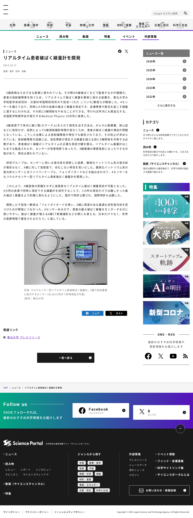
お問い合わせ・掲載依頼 (161, 490)
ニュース (42, 36)
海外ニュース (136, 469)
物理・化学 (87, 25)
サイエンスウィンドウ (36, 473)
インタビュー (43, 469)
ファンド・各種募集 (170, 460)
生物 (12, 25)
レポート (26, 469)
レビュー (10, 469)
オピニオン (11, 473)
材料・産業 (124, 25)
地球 (50, 25)
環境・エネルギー (88, 484)
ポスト (116, 312)
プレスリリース (138, 459)
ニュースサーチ (138, 464)
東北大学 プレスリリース (23, 337)
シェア (93, 312)
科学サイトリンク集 (170, 467)
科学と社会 (180, 25)
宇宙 (68, 25)
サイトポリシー (11, 511)
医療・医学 (31, 25)
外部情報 (150, 36)
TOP (5, 387)
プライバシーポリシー (37, 511)
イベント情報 (166, 453)
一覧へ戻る (66, 357)
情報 (106, 25)
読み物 (64, 36)
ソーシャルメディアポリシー (69, 511)
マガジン (134, 474)
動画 (86, 36)
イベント (129, 36)
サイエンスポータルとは (173, 474)
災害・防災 (161, 25)
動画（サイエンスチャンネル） (25, 483)
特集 (107, 36)
